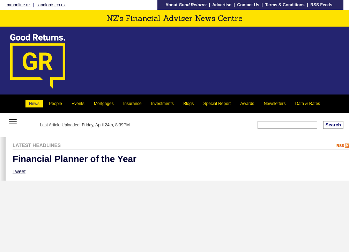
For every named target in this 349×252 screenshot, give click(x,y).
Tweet (19, 171)
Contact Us (248, 4)
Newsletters (275, 103)
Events (78, 103)
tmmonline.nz (18, 4)
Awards (247, 103)
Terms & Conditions (285, 4)
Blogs (188, 103)
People (55, 103)
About (186, 4)
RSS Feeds (321, 4)
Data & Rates (307, 103)
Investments (162, 103)
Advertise (221, 4)
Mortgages (104, 103)
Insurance (132, 103)
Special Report (217, 103)
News (34, 103)
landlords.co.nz (51, 4)
